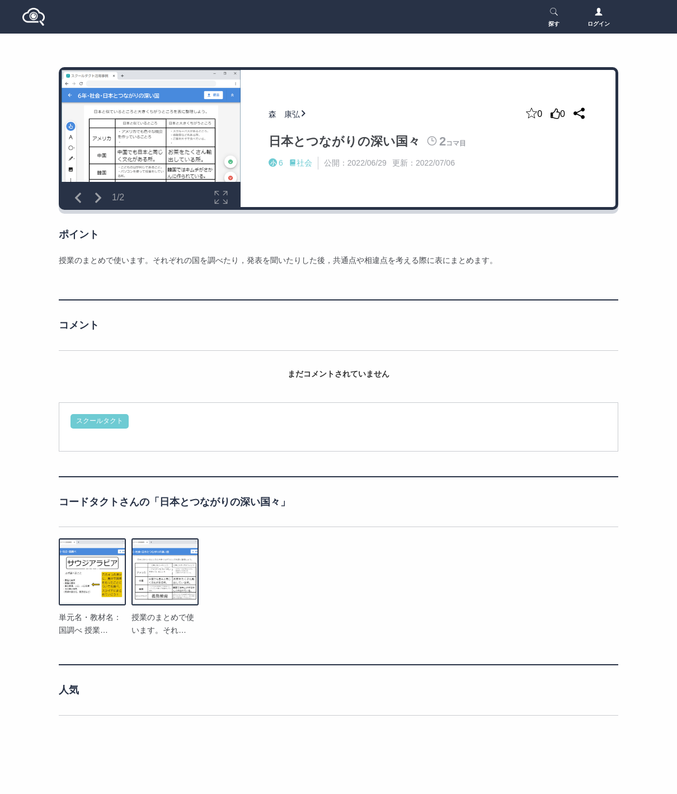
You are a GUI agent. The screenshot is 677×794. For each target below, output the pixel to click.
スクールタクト (99, 421)
